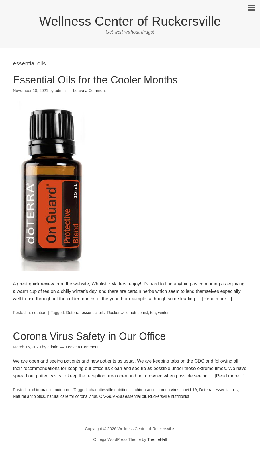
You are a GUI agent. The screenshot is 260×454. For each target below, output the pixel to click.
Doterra (73, 312)
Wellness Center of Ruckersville (130, 21)
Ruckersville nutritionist (127, 312)
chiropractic (42, 389)
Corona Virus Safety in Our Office (89, 336)
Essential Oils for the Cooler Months (95, 80)
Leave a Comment (89, 90)
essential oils (93, 312)
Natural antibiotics (29, 396)
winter (163, 312)
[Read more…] (217, 298)
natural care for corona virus (72, 396)
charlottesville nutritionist (111, 389)
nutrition (39, 312)
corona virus (168, 389)
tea (153, 312)
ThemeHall (157, 439)
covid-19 (189, 389)
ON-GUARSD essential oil (122, 396)
